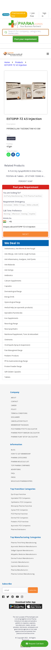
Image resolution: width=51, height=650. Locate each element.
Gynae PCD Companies (19, 510)
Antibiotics (8, 275)
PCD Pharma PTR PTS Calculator (24, 429)
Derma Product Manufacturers (22, 558)
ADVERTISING (16, 469)
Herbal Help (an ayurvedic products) (18, 307)
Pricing (6, 14)
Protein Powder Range (13, 366)
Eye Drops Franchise (18, 494)
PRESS (13, 477)
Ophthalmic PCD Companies (21, 502)
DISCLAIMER (15, 417)
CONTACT (14, 401)
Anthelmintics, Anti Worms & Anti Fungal (19, 248)
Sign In (44, 14)
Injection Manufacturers (20, 566)
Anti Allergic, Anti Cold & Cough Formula (19, 254)
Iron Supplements (11, 318)
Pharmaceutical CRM (18, 14)
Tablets (7, 377)
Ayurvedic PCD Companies (20, 526)
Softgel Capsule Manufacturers (22, 550)
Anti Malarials (9, 264)
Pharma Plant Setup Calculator (24, 437)
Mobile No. (7, 218)
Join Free (32, 14)
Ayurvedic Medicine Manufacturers (24, 546)
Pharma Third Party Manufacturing (23, 543)
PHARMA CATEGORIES (19, 458)
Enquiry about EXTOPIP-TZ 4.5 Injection (25, 227)
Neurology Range (11, 323)
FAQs (13, 473)
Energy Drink (9, 297)
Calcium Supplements (12, 281)
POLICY (13, 409)
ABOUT (13, 398)
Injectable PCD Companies (20, 498)
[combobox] (25, 32)
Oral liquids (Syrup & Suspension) (17, 345)
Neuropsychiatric (11, 329)
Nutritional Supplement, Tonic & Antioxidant (21, 334)
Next (25, 234)
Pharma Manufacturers (19, 570)
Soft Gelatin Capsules (12, 372)
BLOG (13, 450)
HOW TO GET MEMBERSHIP (21, 454)
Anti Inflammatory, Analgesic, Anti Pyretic (20, 259)
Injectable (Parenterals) (13, 313)
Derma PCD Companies (19, 518)
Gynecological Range (12, 302)
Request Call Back (35, 644)
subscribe (32, 590)
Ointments (8, 339)
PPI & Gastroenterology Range (16, 361)
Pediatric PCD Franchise (19, 522)
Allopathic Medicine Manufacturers (24, 554)
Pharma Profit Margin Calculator (25, 433)
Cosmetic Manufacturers (20, 562)
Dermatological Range (13, 291)
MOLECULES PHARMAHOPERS (21, 481)
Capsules (8, 286)
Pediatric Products (11, 356)
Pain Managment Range (13, 350)
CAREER (13, 405)
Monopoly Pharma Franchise (21, 506)
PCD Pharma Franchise (19, 514)
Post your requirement (25, 39)
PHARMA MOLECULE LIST (20, 462)
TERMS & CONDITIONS (19, 413)
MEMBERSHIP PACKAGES (20, 425)
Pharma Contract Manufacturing (22, 574)
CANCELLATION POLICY (19, 421)
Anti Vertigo (8, 270)
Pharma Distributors (18, 529)
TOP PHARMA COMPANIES (20, 465)
